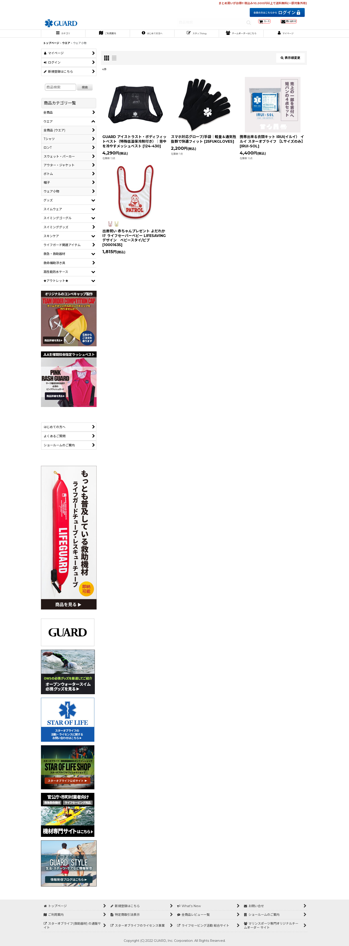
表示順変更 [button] (290, 62)
